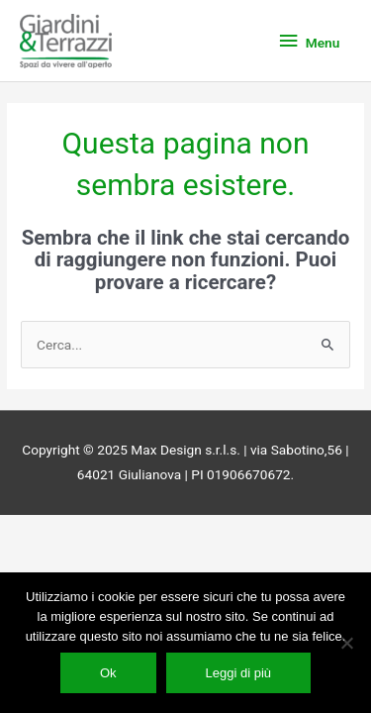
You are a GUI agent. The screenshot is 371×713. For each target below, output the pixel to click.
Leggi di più (239, 672)
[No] (346, 643)
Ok (108, 672)
